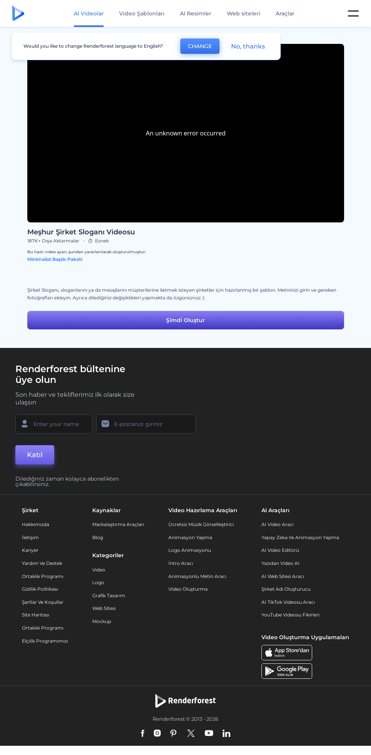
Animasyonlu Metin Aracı (197, 576)
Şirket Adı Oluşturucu (286, 589)
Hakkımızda (35, 524)
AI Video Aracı (277, 524)
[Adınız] (53, 424)
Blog (97, 537)
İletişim (30, 537)
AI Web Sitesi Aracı (282, 576)
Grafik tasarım (108, 595)
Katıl (35, 455)
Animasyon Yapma (190, 537)
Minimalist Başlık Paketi (54, 259)
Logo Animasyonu (189, 550)
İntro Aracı (180, 563)
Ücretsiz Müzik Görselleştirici (201, 524)
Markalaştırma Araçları (118, 524)
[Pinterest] (173, 734)
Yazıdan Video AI (280, 563)
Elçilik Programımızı (45, 641)
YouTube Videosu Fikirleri (290, 615)
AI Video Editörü (280, 550)
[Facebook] (143, 734)
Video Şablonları (142, 13)
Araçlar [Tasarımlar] (285, 13)
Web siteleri (243, 13)
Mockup (101, 621)
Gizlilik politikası (40, 589)
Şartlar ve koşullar (42, 602)
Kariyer (30, 550)
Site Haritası (35, 615)
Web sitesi (104, 608)
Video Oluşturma (188, 589)
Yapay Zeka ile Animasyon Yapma (300, 537)
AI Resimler (195, 13)
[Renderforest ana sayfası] (18, 13)
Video (98, 570)
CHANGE (200, 46)
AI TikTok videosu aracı (288, 602)
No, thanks (248, 46)
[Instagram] (157, 734)
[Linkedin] (226, 734)
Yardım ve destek (42, 563)
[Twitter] (190, 734)
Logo (98, 582)
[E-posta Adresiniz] (146, 424)
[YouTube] (209, 734)
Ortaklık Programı (42, 576)
